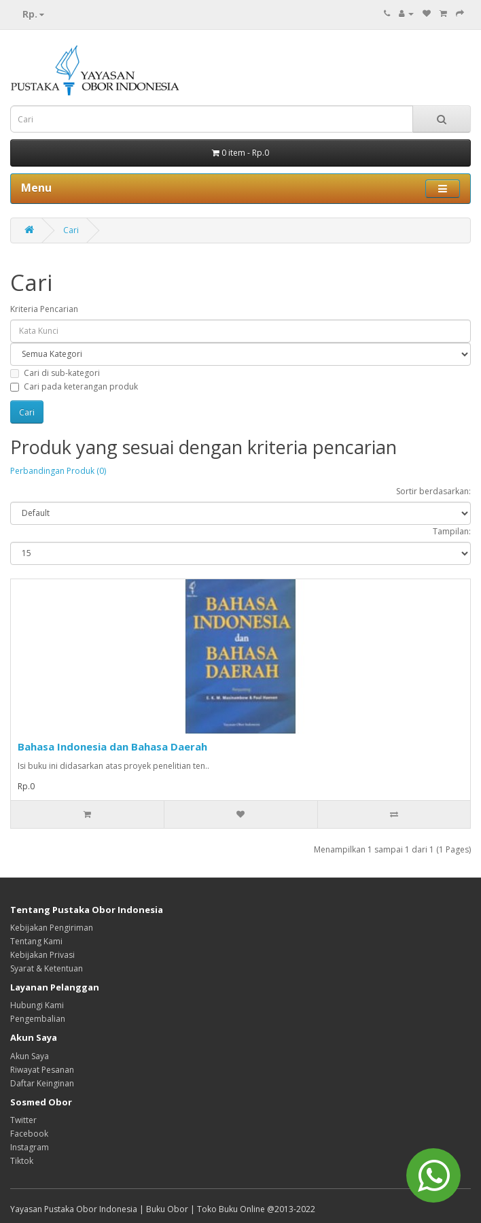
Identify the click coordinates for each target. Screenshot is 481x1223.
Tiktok (21, 1161)
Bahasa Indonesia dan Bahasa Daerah (112, 746)
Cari (71, 230)
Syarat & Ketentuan (46, 968)
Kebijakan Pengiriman (51, 927)
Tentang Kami (36, 941)
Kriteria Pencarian (44, 309)
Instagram (29, 1147)
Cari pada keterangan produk (74, 386)
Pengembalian (37, 1018)
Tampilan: (452, 531)
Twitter (23, 1120)
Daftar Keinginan (42, 1083)
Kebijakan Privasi (42, 955)
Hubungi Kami (37, 1005)
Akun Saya (29, 1056)
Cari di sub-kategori (55, 373)
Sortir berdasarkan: (433, 491)
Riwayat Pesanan (42, 1069)
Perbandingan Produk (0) (58, 471)
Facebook (29, 1133)
